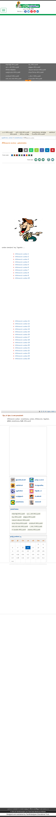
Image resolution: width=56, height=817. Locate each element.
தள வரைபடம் (44, 809)
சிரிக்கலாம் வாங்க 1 (22, 254)
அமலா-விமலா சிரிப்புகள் (37, 70)
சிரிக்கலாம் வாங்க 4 (22, 262)
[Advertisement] (24, 40)
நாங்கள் (15, 809)
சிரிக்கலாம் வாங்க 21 (22, 348)
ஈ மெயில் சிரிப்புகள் (35, 78)
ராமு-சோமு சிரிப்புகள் (36, 72)
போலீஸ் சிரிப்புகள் (38, 134)
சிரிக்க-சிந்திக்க (11, 70)
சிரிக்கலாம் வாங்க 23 (22, 353)
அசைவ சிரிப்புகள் (34, 529)
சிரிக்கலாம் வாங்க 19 (22, 342)
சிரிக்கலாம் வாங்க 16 (22, 334)
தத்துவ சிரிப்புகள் (34, 67)
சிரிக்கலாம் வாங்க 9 (22, 275)
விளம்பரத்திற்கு (34, 809)
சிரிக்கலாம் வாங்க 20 (22, 345)
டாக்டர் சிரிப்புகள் (34, 76)
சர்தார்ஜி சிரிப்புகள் (12, 64)
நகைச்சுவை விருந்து (39, 132)
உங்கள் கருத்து (23, 809)
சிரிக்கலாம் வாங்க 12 (22, 324)
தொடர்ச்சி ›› (51, 411)
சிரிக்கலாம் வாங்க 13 (22, 326)
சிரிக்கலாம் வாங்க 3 (22, 259)
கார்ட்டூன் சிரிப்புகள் (22, 132)
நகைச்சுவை (18, 138)
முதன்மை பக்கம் (7, 138)
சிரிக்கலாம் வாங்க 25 (22, 359)
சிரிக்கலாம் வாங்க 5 (22, 265)
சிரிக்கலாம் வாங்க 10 (22, 278)
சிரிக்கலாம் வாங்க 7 (22, 270)
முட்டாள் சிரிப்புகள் (12, 67)
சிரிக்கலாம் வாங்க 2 (22, 256)
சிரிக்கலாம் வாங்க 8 (22, 273)
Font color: (5, 155)
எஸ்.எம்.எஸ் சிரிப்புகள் (14, 78)
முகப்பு (9, 809)
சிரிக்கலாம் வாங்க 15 (22, 332)
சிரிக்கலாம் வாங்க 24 (22, 356)
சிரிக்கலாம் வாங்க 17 (22, 337)
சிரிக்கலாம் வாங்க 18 (22, 340)
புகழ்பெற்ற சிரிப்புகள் (13, 72)
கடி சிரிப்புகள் (33, 64)
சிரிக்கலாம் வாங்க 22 (22, 350)
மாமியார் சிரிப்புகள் (12, 76)
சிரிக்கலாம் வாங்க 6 (22, 267)
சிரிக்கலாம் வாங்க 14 (22, 329)
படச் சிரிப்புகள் (7, 132)
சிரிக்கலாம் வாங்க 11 (22, 321)
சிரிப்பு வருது (24, 134)
